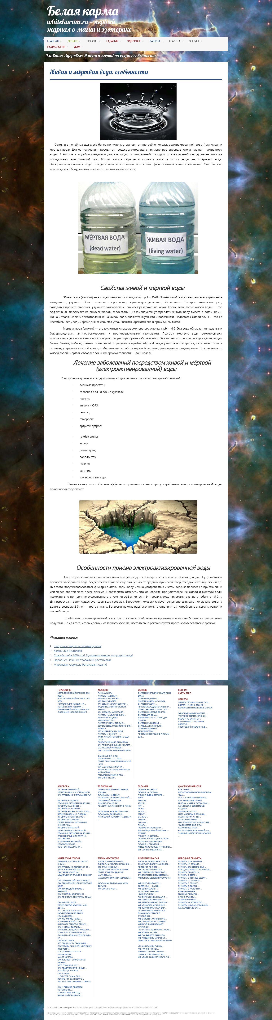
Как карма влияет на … (69, 872)
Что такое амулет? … (108, 701)
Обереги (183, 699)
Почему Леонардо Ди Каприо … (114, 742)
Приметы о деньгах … (189, 883)
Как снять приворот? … (149, 883)
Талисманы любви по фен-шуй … (114, 797)
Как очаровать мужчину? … (151, 899)
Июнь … (142, 808)
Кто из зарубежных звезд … (111, 731)
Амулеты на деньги (107, 695)
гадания (113, 41)
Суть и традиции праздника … (193, 797)
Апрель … (142, 803)
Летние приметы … (187, 897)
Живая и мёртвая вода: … (70, 995)
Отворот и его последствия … (153, 875)
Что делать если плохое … (71, 910)
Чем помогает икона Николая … (194, 822)
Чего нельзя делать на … (70, 846)
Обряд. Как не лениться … (150, 726)
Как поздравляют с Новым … (72, 968)
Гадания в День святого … (151, 795)
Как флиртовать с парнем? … (152, 908)
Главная (54, 41)
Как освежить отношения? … (152, 918)
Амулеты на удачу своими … (112, 715)
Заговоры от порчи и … (69, 808)
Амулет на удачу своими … (111, 723)
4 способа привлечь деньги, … (73, 924)
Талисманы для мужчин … (111, 814)
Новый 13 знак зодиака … (70, 706)
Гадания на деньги (147, 789)
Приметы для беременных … (192, 867)
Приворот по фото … (148, 867)
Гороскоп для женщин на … (72, 704)
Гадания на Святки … (148, 836)
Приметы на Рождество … (191, 902)
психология (57, 47)
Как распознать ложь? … (70, 918)
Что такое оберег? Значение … (192, 716)
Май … (141, 806)
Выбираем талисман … (109, 803)
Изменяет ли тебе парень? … (151, 951)
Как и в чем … (64, 973)
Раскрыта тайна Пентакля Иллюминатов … (70, 914)
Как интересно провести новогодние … (70, 988)
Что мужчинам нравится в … (152, 910)
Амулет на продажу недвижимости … (108, 719)
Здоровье (73, 55)
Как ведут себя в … (67, 940)
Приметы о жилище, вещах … (192, 877)
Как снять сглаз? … (107, 777)
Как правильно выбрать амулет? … (115, 745)
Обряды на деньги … (148, 698)
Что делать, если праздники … (73, 943)
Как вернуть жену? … (148, 888)
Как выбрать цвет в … (68, 902)
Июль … (142, 811)
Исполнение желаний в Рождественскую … (69, 842)
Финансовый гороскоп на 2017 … (74, 709)
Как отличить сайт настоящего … (74, 880)
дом (78, 47)
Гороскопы (64, 690)
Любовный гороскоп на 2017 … (73, 712)
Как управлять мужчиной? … (152, 905)
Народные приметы (189, 858)
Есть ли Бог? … (185, 789)
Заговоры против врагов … (71, 816)
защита (156, 41)
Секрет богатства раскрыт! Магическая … (111, 873)
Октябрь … (143, 816)
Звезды (195, 41)
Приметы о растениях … (190, 888)
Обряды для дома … (148, 715)
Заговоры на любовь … (69, 806)
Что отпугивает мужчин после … (154, 929)
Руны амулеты (105, 693)
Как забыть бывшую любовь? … (153, 902)
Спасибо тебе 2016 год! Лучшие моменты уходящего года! (93, 655)
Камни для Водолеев (68, 650)
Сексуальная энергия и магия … (114, 869)
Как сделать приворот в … (151, 869)
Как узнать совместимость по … (154, 957)
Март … (141, 797)
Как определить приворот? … (152, 872)
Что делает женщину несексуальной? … (148, 892)
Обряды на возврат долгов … (152, 712)
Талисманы (105, 786)
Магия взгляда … (66, 957)
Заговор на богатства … (69, 819)
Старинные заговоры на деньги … (74, 803)
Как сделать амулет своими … (113, 704)
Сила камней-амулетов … (110, 747)
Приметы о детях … (187, 875)
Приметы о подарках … (190, 880)
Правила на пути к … (188, 811)
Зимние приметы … (187, 891)
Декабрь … (143, 822)
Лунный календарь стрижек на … (74, 929)
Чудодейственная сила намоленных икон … (189, 826)
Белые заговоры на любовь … (73, 814)
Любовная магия (148, 858)
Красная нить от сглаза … (110, 758)
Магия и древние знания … (111, 861)
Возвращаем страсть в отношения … (149, 914)
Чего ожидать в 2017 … (68, 965)
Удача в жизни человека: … (71, 869)
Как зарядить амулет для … (111, 712)
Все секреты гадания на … (150, 849)
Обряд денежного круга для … (153, 709)
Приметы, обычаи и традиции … (194, 905)
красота (176, 41)
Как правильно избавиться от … (74, 867)
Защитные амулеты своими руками (77, 646)
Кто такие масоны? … (108, 867)
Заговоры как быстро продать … (74, 811)
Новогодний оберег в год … (192, 726)
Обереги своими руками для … (193, 702)
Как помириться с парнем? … (152, 921)
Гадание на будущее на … (150, 827)
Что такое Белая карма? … (191, 800)
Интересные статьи (69, 858)
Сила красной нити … (108, 756)
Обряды (142, 690)
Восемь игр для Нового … (71, 979)
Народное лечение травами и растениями (82, 660)
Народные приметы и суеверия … (194, 869)
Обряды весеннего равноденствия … (147, 730)
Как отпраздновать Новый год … (194, 830)
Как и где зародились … (70, 927)
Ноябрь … (142, 819)
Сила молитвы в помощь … (192, 814)
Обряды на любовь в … (149, 723)
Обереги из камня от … (189, 718)
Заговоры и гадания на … (151, 841)
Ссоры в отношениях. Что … (152, 954)
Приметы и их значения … (191, 861)
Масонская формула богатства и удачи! (80, 664)
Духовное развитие (189, 786)
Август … (142, 814)
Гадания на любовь (148, 792)
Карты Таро (184, 693)
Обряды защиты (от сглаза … (152, 701)
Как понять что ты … (148, 948)
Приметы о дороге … (188, 886)
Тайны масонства (108, 858)
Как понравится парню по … (152, 935)
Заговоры (63, 786)
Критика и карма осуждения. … (194, 803)
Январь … (142, 825)
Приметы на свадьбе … (189, 864)
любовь (93, 41)
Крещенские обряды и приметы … (155, 846)
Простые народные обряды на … (154, 706)
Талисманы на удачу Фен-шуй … (113, 811)
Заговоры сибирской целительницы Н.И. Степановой (74, 790)
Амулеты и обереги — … (109, 734)
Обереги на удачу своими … (192, 705)
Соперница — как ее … (149, 886)
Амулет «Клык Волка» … (109, 698)
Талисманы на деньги (109, 795)
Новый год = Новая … (69, 970)
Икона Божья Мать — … (189, 819)
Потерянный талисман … (110, 800)
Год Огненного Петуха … (70, 951)
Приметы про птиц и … (189, 872)
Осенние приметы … (188, 899)
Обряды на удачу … (147, 704)
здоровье (135, 41)
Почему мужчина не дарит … (152, 897)
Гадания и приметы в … (149, 844)
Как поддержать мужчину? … (152, 938)
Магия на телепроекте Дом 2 (152, 861)
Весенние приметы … (188, 894)
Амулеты (103, 690)
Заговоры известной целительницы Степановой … (72, 829)
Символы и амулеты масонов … (114, 864)
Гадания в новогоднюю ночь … (154, 838)
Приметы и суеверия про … (111, 775)
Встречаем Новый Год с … (70, 921)
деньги (74, 41)
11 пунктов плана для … (69, 976)
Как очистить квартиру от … (72, 894)
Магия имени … (65, 954)
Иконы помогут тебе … (189, 816)
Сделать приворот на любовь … (154, 864)
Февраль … (143, 800)
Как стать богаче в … (107, 888)
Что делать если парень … (151, 946)
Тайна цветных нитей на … (111, 766)
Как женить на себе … (148, 932)
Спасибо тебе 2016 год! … (70, 992)
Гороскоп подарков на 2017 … (73, 932)
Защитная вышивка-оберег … (192, 713)
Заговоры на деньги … (69, 800)
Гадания (143, 786)
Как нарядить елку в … (189, 908)
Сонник (182, 690)
